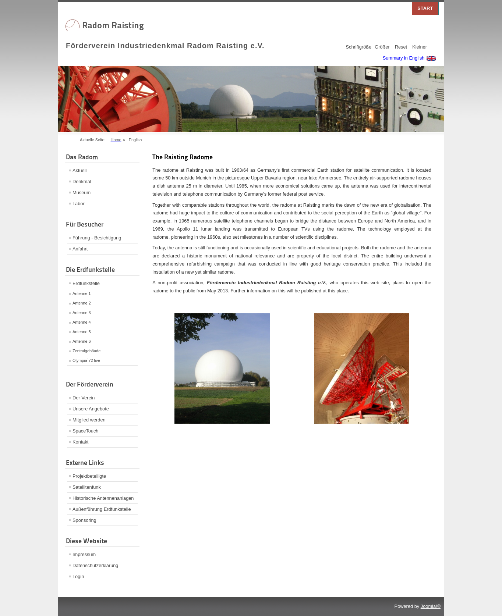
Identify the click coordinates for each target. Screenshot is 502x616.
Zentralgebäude (86, 351)
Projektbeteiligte (89, 476)
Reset (401, 47)
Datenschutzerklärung (95, 565)
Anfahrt (80, 249)
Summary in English (404, 58)
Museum (82, 192)
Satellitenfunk (87, 487)
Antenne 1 (82, 293)
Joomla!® (431, 606)
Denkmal (82, 181)
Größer (382, 47)
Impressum (84, 554)
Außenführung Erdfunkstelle (102, 509)
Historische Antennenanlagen (103, 498)
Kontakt (80, 442)
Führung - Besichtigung (97, 238)
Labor (79, 203)
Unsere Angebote (91, 409)
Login (78, 576)
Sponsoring (84, 520)
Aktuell (79, 170)
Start (425, 8)
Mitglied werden (89, 420)
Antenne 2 (82, 303)
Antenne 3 (82, 312)
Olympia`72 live (86, 360)
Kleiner (419, 47)
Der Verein (84, 397)
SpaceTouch (85, 431)
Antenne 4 (82, 322)
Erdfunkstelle (86, 283)
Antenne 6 (82, 341)
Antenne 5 (82, 332)
